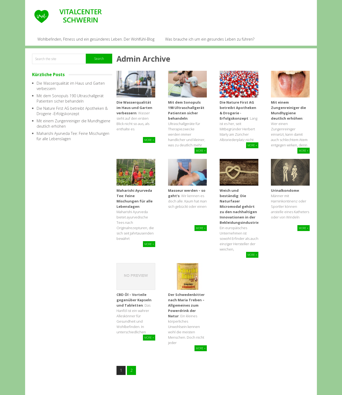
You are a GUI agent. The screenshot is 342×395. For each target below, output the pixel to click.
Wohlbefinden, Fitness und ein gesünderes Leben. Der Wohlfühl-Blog (95, 39)
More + (149, 140)
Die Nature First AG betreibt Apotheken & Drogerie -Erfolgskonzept (72, 111)
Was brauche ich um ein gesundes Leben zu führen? (209, 39)
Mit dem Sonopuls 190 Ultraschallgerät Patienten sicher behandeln (70, 98)
